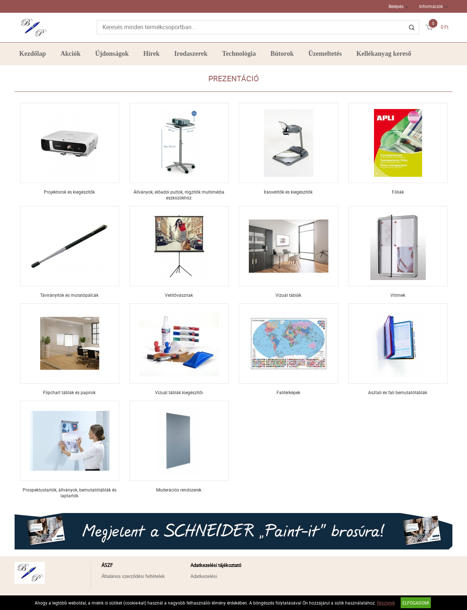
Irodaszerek (191, 53)
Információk (431, 6)
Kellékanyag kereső (383, 53)
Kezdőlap (32, 53)
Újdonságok (112, 53)
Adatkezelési (203, 576)
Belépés (396, 6)
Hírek (151, 53)
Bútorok (282, 53)
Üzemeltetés (325, 53)
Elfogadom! (415, 603)
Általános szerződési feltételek (133, 576)
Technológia (239, 53)
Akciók (71, 53)
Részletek (386, 603)
